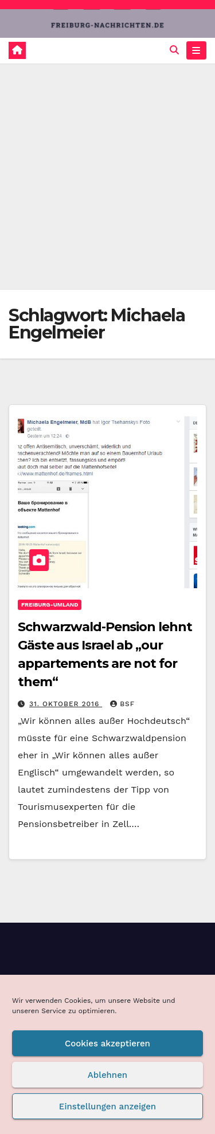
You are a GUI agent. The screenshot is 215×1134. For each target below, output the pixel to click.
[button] (174, 50)
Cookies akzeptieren (107, 1043)
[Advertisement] (107, 176)
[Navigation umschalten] (196, 50)
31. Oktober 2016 (65, 704)
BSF (122, 704)
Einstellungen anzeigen (107, 1106)
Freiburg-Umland (49, 604)
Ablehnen (107, 1075)
